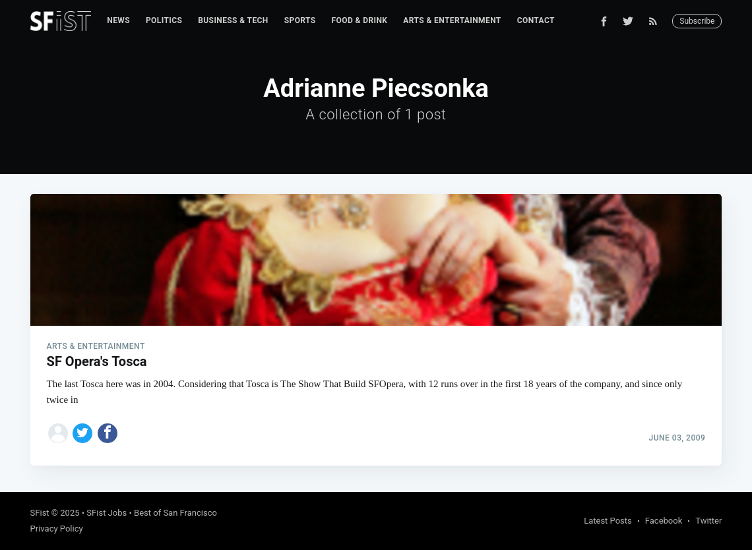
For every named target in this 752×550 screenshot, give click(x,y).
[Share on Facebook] (107, 433)
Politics (164, 20)
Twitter (708, 521)
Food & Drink (360, 20)
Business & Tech (233, 20)
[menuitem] (118, 21)
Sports (300, 20)
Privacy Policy (56, 529)
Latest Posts (608, 521)
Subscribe (696, 21)
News (118, 20)
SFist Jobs (106, 513)
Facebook (663, 521)
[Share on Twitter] (82, 433)
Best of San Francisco (175, 513)
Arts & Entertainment (452, 20)
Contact (536, 20)
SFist (39, 513)
